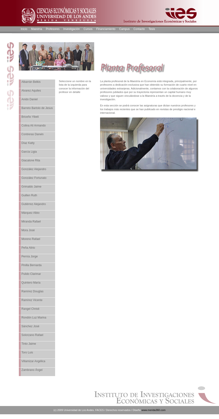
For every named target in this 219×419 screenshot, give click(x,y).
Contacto (139, 29)
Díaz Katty (28, 143)
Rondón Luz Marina (33, 317)
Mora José (28, 230)
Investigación (71, 29)
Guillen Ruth (29, 195)
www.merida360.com (154, 410)
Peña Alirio (28, 247)
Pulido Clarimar (31, 274)
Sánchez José (30, 326)
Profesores (53, 29)
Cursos (88, 29)
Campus (124, 29)
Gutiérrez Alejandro (33, 204)
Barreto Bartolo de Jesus (37, 108)
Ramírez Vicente (31, 300)
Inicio (24, 29)
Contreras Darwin (32, 134)
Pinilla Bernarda (31, 265)
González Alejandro (33, 169)
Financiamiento (105, 29)
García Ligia (29, 151)
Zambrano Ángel (31, 370)
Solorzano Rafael (32, 335)
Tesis (152, 29)
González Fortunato (33, 178)
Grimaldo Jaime (31, 186)
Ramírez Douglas (32, 291)
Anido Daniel (29, 99)
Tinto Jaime (28, 343)
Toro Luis (27, 352)
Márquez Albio (30, 212)
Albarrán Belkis (31, 82)
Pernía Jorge (29, 256)
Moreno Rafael (30, 239)
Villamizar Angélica (33, 361)
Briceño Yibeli (30, 116)
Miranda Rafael (31, 221)
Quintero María (31, 282)
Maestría (36, 29)
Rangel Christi (30, 308)
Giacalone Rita (30, 160)
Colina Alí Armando (33, 125)
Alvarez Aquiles (31, 90)
